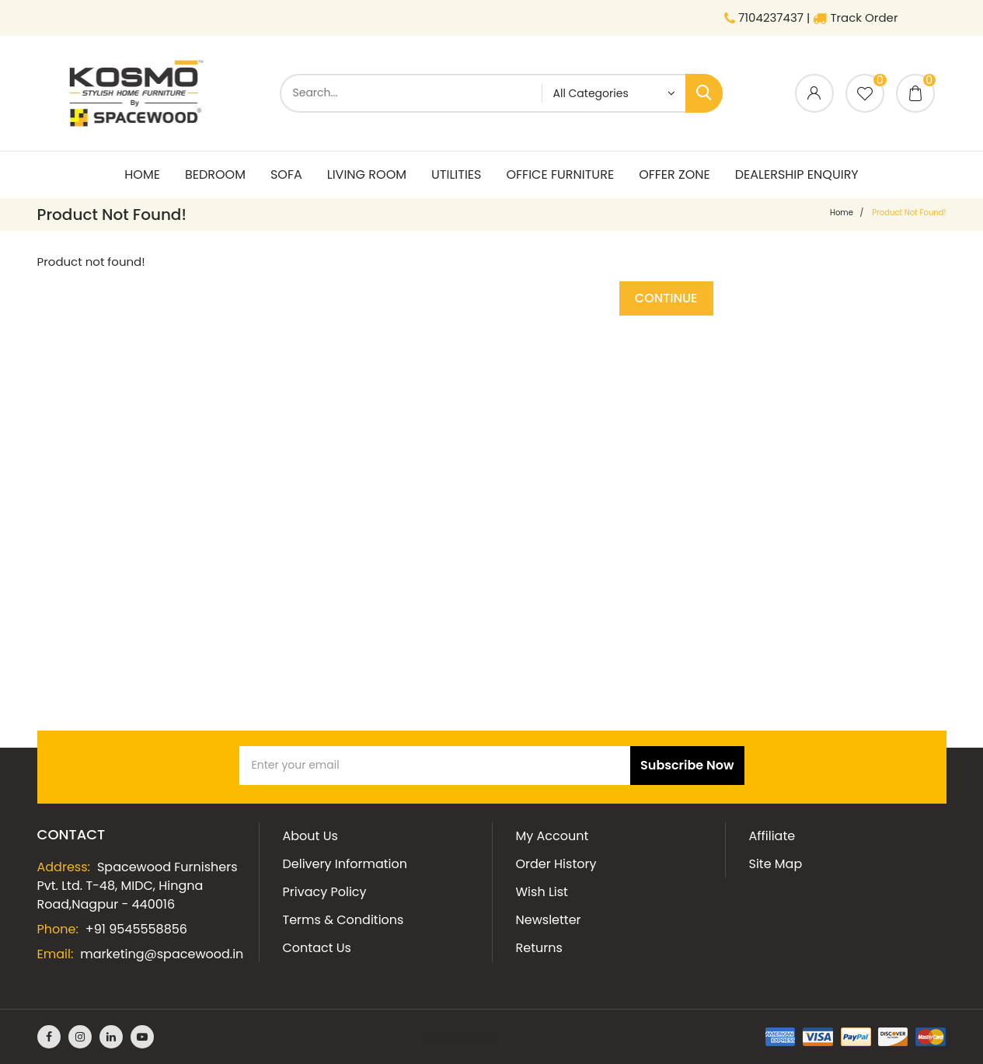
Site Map (776, 864)
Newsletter (548, 920)
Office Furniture (560, 174)
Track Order (855, 17)
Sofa (286, 174)
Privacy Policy (325, 892)
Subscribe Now (687, 765)
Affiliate (772, 836)
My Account (552, 836)
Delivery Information (345, 864)
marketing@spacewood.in (161, 954)
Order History (556, 864)
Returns (539, 948)
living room (366, 174)
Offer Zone (674, 174)
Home (142, 174)
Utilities (456, 174)
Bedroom (215, 174)
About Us (310, 836)
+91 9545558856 (136, 929)
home (841, 212)
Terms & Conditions (343, 920)
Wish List (542, 892)
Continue (666, 298)
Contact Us (317, 948)
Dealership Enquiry (797, 174)
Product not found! (909, 212)
